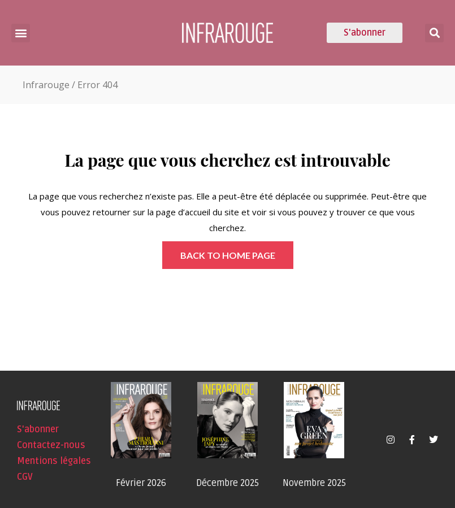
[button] (20, 33)
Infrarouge (46, 85)
